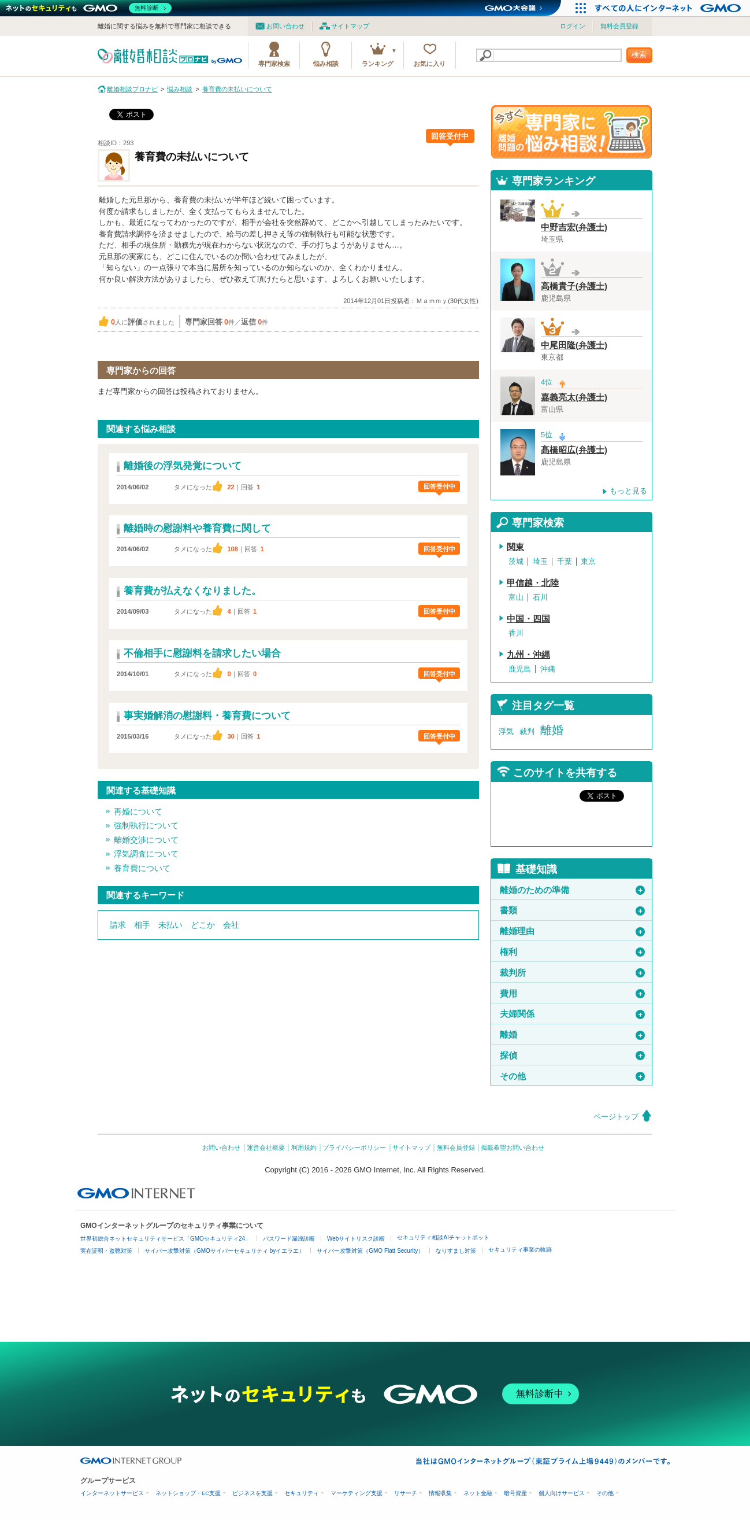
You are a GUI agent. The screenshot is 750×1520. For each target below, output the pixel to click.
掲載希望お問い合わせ (512, 1147)
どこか (203, 924)
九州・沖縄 (528, 654)
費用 (572, 993)
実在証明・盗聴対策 (106, 1251)
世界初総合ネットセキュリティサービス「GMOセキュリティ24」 (165, 1238)
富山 (515, 597)
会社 (231, 924)
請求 (118, 924)
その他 (572, 1076)
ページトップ (615, 1116)
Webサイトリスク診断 (356, 1238)
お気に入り (429, 63)
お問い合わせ (285, 26)
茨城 (515, 561)
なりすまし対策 (456, 1251)
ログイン (572, 26)
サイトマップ (350, 26)
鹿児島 (519, 669)
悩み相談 (326, 63)
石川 (540, 597)
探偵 (572, 1055)
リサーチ (405, 1493)
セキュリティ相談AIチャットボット (443, 1237)
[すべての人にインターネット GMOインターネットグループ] (669, 8)
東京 (588, 561)
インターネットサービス (112, 1493)
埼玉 (540, 561)
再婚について (138, 811)
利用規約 (304, 1147)
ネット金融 (477, 1493)
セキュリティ (301, 1493)
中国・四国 (528, 619)
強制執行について (146, 825)
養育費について (142, 868)
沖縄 (547, 669)
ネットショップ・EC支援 (188, 1493)
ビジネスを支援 (252, 1493)
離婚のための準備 (572, 890)
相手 (142, 924)
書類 (572, 910)
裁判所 (572, 972)
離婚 (551, 730)
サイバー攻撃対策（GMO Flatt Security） (370, 1251)
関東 (515, 547)
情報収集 (440, 1493)
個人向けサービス (562, 1493)
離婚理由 (572, 931)
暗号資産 (515, 1493)
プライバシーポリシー (354, 1147)
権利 (572, 952)
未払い (170, 924)
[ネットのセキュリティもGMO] (88, 8)
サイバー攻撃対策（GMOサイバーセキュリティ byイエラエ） (224, 1251)
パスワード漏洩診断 (289, 1238)
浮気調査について (146, 853)
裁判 (526, 731)
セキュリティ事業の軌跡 (520, 1249)
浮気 (506, 731)
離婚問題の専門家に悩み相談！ (571, 131)
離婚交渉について (146, 839)
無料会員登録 (619, 26)
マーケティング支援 (357, 1493)
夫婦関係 (572, 1014)
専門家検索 (274, 63)
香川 (515, 633)
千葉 (564, 561)
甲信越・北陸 (533, 583)
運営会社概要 (266, 1147)
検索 (639, 54)
